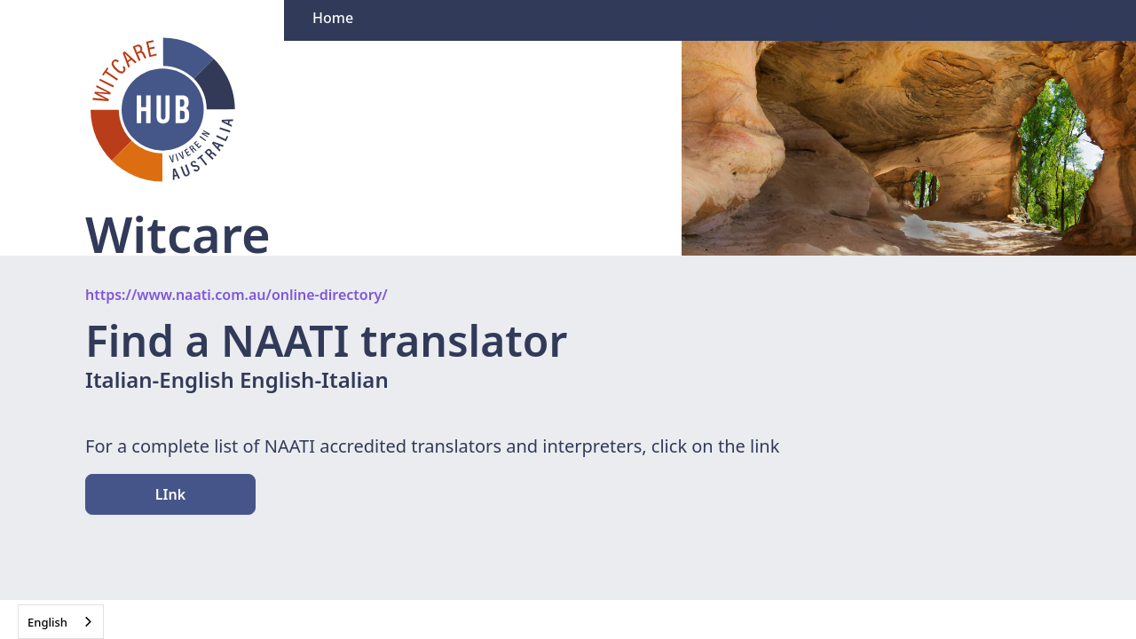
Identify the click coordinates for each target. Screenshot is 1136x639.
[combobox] (61, 621)
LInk (170, 494)
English (47, 622)
